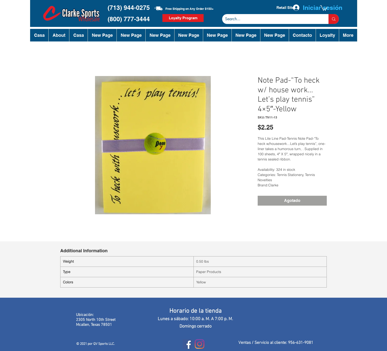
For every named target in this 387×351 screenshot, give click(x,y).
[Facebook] (187, 344)
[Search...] (271, 19)
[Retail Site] (285, 8)
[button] (323, 8)
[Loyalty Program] (183, 18)
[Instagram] (199, 344)
